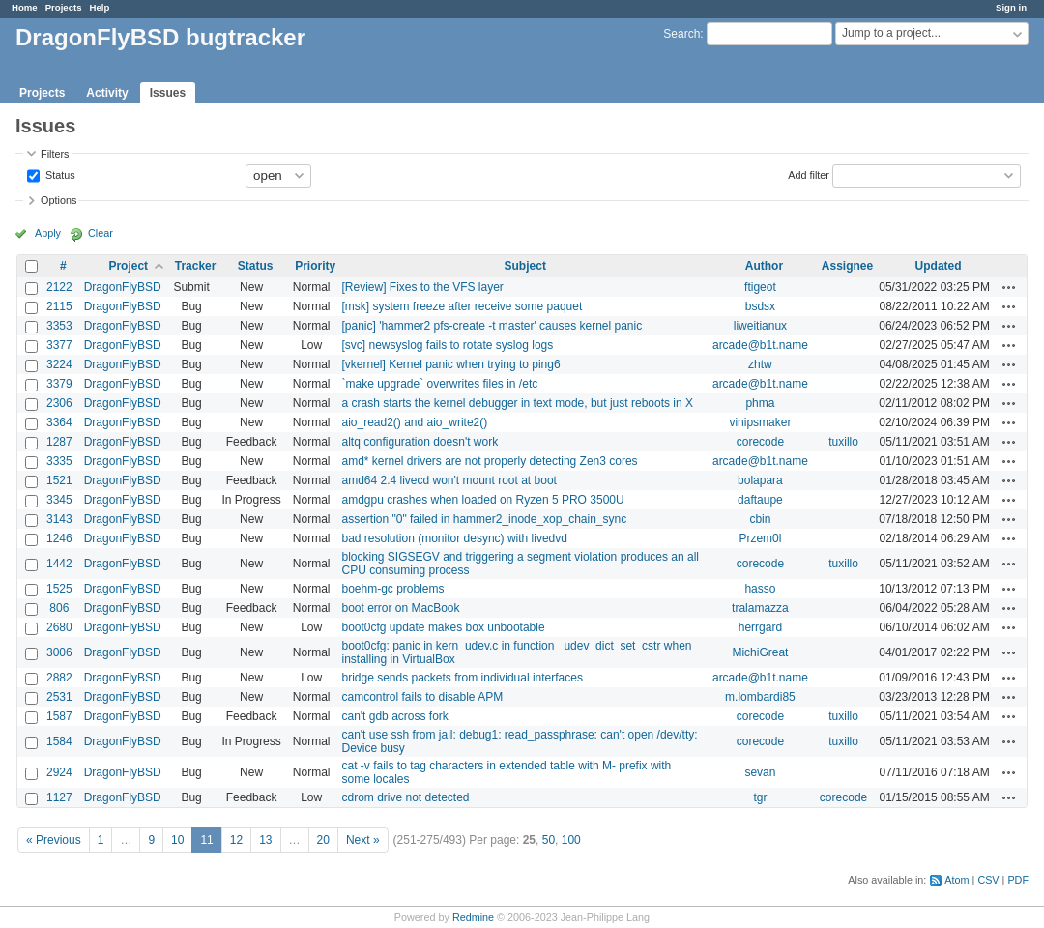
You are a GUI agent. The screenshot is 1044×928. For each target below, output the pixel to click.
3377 (59, 345)
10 (177, 840)
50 (548, 840)
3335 (59, 461)
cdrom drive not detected (405, 797)
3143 (59, 519)
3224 (59, 364)
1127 (59, 797)
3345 (59, 500)
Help (100, 7)
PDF (1018, 879)
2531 (59, 697)
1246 (59, 538)
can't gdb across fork (394, 716)
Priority (315, 266)
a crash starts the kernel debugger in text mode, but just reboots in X (517, 403)
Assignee (847, 266)
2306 (59, 403)
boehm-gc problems (392, 588)
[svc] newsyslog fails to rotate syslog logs (447, 345)
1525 (59, 588)
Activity (107, 93)
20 (323, 840)
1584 (59, 741)
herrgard (760, 627)
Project (128, 266)
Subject (525, 266)
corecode (760, 442)
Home (25, 7)
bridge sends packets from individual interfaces (461, 677)
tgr (760, 797)
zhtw (760, 364)
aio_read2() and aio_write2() (414, 422)
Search (681, 34)
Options (58, 200)
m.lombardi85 (760, 697)
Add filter (808, 174)
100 (571, 840)
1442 (59, 563)
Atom (956, 879)
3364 (59, 422)
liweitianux (760, 326)
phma (759, 403)
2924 (59, 772)
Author (764, 266)
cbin (759, 519)
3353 (59, 326)
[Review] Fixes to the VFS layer (422, 287)
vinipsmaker (760, 422)
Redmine (473, 917)
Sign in (1011, 7)
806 (59, 608)
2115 (59, 306)
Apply (48, 233)
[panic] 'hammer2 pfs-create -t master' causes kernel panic (491, 326)
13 (265, 840)
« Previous (53, 840)
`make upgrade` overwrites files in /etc (439, 384)
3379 (59, 384)
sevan (759, 772)
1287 (59, 442)
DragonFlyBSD (122, 287)
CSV (988, 879)
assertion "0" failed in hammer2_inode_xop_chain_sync (483, 519)
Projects (63, 7)
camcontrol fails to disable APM (422, 697)
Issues (168, 93)
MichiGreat (760, 652)
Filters (55, 154)
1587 (59, 716)
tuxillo (843, 442)
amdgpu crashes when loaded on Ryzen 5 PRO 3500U (482, 500)
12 (236, 840)
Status (59, 174)
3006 (59, 652)
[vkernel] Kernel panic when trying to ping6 (450, 364)
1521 (59, 480)
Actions (1009, 287)
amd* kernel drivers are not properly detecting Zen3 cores (489, 461)
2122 (59, 287)
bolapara (760, 480)
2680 (59, 627)
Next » (363, 840)
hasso (759, 588)
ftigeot (760, 287)
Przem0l (760, 538)
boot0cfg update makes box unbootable (442, 627)
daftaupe (760, 500)
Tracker (196, 266)
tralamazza (760, 608)
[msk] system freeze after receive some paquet (461, 306)
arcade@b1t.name (760, 345)
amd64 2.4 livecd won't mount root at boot (448, 480)
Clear (100, 233)
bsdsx (760, 306)
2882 (59, 677)
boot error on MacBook (400, 608)
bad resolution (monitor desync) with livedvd (453, 538)
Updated (938, 266)
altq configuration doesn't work (419, 442)
